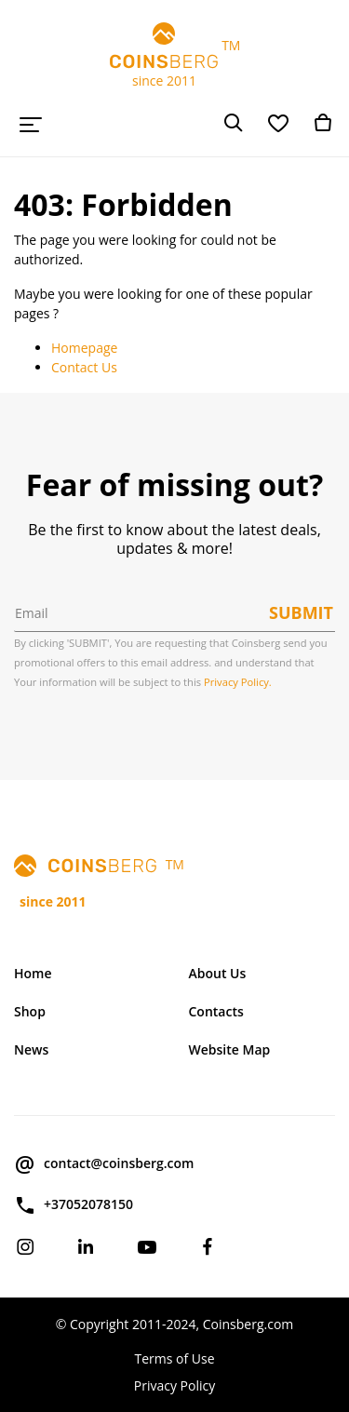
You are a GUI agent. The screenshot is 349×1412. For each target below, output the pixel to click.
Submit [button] (301, 612)
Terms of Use (174, 1358)
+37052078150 (73, 1205)
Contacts (216, 1011)
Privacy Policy (174, 1385)
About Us (218, 973)
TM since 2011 (175, 55)
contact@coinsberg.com (104, 1164)
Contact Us (84, 367)
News (31, 1049)
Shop (30, 1011)
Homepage (84, 347)
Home (33, 973)
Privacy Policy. (238, 682)
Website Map (230, 1049)
